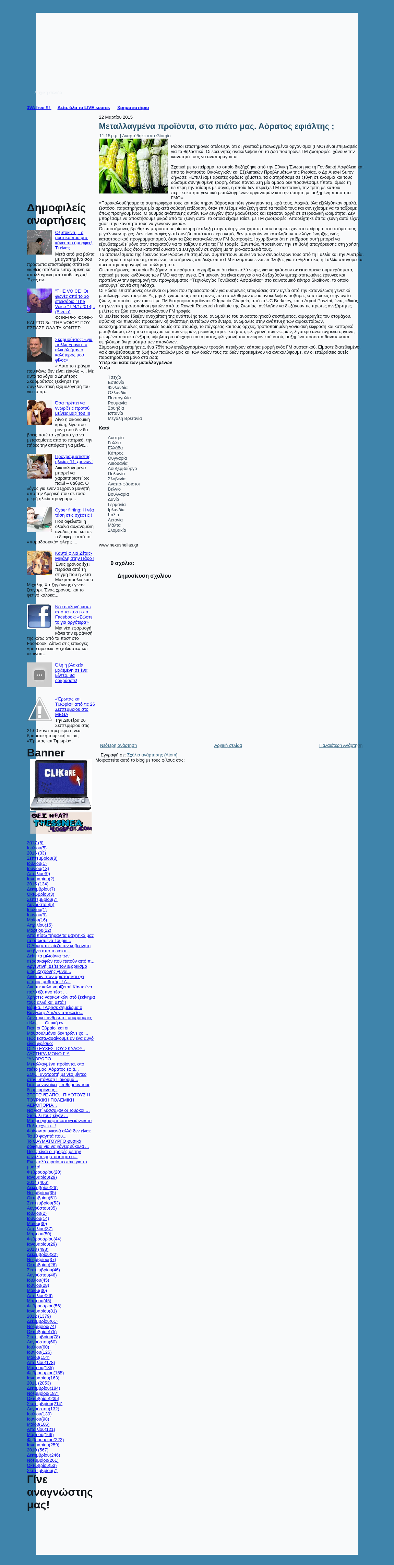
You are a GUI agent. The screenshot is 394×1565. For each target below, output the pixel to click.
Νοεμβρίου (41, 1192)
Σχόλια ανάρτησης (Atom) (152, 754)
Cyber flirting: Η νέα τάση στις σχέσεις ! (74, 512)
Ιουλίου (37, 847)
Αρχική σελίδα (228, 745)
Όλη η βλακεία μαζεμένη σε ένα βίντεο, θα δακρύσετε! (71, 672)
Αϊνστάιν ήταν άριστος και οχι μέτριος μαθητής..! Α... (55, 979)
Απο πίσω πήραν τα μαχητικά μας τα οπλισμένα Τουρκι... (60, 938)
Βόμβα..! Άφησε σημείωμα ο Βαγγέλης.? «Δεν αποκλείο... (55, 1010)
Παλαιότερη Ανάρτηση (340, 745)
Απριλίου (38, 873)
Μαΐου (37, 919)
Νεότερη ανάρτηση (118, 745)
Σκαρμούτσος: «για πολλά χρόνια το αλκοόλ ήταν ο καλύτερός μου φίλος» (74, 350)
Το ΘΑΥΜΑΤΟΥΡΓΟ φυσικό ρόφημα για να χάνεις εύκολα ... (58, 1144)
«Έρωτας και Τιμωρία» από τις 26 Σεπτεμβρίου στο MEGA (75, 706)
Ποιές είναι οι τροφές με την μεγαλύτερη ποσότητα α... (54, 1154)
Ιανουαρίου (41, 878)
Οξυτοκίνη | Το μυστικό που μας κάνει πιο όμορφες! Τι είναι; (74, 240)
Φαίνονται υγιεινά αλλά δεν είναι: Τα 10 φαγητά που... (59, 1133)
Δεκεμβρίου (41, 889)
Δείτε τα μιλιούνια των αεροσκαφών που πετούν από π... (61, 958)
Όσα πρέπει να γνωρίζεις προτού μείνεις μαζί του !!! (72, 408)
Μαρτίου (39, 930)
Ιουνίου (38, 868)
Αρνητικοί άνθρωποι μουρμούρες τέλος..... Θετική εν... (59, 1020)
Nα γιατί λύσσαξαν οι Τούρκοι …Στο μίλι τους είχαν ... (58, 1113)
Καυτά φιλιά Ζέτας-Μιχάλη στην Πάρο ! (74, 556)
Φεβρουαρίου (44, 1172)
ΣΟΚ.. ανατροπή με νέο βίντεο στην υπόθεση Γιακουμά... (57, 1077)
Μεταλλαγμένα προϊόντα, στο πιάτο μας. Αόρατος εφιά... (55, 1066)
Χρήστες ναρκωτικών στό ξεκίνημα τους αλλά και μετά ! (61, 1000)
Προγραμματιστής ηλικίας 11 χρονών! (74, 459)
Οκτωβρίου (41, 894)
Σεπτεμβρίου (42, 858)
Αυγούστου (41, 904)
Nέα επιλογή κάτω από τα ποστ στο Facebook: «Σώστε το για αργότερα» (74, 614)
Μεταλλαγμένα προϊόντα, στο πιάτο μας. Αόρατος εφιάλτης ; (216, 126)
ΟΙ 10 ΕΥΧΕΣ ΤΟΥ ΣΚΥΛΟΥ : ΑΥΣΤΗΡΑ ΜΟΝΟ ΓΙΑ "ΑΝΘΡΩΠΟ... (56, 1053)
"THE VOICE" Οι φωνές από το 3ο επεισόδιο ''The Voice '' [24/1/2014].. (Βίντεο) (75, 301)
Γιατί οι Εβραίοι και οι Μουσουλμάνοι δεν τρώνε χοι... (57, 1030)
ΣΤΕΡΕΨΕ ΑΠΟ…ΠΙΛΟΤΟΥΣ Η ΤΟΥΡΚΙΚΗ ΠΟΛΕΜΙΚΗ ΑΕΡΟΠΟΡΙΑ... (58, 1100)
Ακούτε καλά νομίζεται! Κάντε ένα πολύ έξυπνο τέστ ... (59, 989)
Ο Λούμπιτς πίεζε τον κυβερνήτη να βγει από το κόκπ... (59, 948)
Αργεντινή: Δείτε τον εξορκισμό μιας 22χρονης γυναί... (57, 969)
